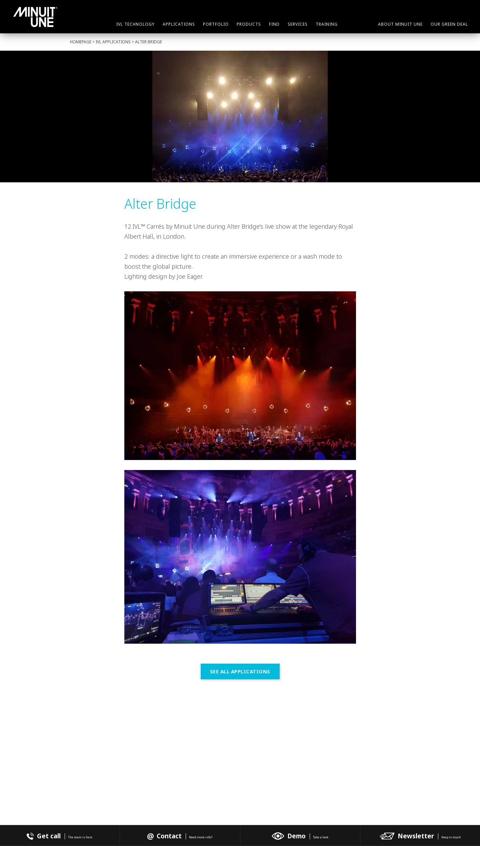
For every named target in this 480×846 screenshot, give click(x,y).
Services (298, 24)
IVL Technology (135, 24)
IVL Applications (113, 42)
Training (327, 24)
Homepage (80, 42)
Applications (179, 24)
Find (274, 24)
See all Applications (240, 671)
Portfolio (216, 24)
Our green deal (449, 24)
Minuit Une (35, 17)
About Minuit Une (400, 24)
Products (249, 24)
